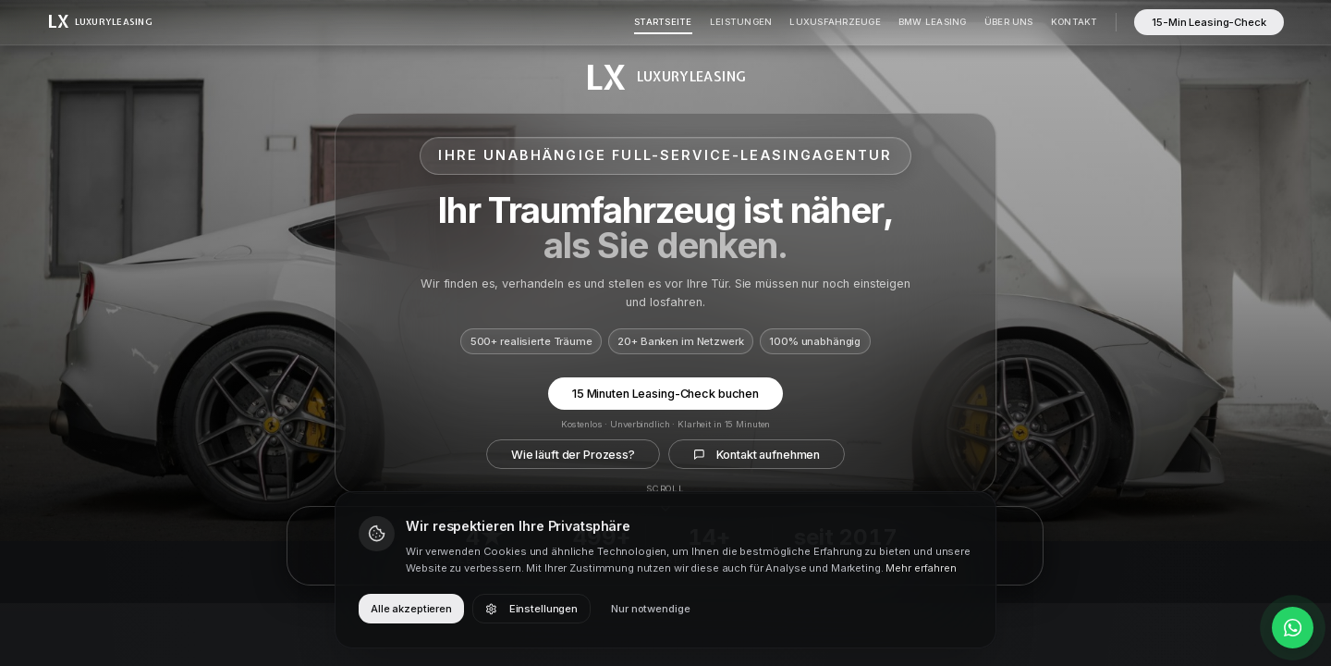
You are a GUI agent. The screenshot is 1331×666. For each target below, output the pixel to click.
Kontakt (1074, 22)
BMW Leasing (932, 22)
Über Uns (1008, 22)
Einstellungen (531, 608)
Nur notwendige (650, 608)
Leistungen (741, 22)
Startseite (662, 22)
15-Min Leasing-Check (1208, 22)
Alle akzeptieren (411, 608)
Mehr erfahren (920, 567)
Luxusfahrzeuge (834, 22)
